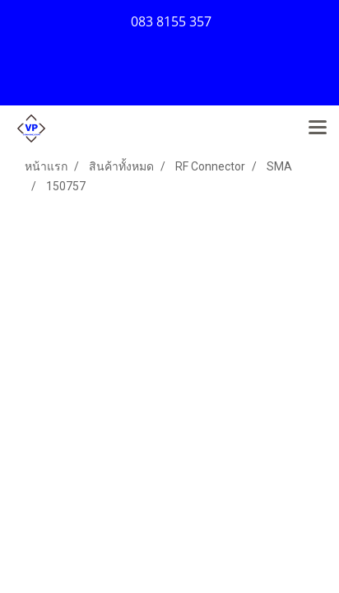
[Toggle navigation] (318, 128)
